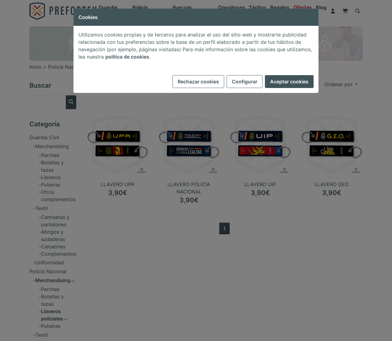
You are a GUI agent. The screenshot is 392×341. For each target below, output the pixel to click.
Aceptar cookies (289, 82)
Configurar (244, 82)
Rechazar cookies (198, 82)
